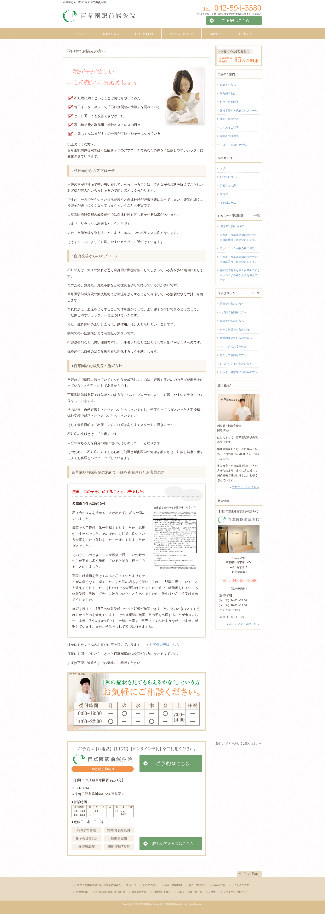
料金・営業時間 (229, 101)
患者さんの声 (228, 185)
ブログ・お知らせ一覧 (233, 144)
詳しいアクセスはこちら (244, 623)
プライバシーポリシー (235, 891)
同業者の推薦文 (229, 136)
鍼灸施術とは (228, 93)
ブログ (224, 194)
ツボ (222, 168)
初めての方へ (228, 84)
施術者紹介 (82, 891)
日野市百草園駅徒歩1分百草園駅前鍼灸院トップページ (105, 885)
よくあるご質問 (229, 127)
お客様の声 (218, 885)
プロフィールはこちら (245, 487)
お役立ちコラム (229, 177)
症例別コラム (228, 202)
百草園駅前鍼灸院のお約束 (110, 891)
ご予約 (212, 891)
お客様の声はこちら (164, 644)
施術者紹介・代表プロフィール (238, 110)
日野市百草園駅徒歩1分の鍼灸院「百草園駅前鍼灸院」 (158, 904)
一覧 (257, 215)
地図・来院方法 (229, 119)
